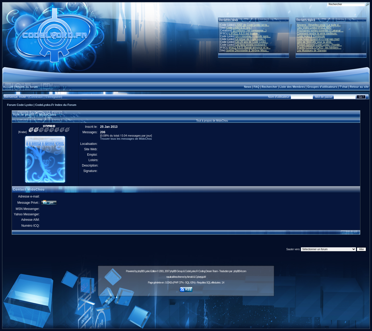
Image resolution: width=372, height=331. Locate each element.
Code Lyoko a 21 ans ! (239, 27)
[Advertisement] (186, 309)
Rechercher (269, 86)
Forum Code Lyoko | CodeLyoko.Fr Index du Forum (41, 104)
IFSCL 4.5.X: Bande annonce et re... (249, 47)
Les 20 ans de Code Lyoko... (251, 42)
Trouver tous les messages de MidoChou (126, 138)
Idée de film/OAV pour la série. (314, 42)
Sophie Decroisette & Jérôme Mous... (247, 50)
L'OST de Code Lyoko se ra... (252, 24)
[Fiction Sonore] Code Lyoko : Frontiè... (319, 44)
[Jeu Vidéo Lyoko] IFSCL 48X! (314, 27)
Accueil (8, 86)
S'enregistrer (53, 96)
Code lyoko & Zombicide (311, 36)
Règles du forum (26, 86)
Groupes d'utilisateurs (322, 86)
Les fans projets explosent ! (251, 44)
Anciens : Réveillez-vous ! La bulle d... (319, 24)
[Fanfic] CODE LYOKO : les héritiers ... (319, 47)
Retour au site (359, 86)
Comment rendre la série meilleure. (317, 33)
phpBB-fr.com (240, 271)
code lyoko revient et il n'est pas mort (318, 39)
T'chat (343, 86)
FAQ (257, 86)
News (247, 86)
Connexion (36, 96)
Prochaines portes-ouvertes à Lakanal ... (320, 30)
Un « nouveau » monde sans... (252, 36)
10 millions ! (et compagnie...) (250, 30)
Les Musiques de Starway (312, 50)
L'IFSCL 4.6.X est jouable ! (244, 33)
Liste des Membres (292, 86)
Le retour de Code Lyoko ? (250, 39)
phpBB (140, 271)
